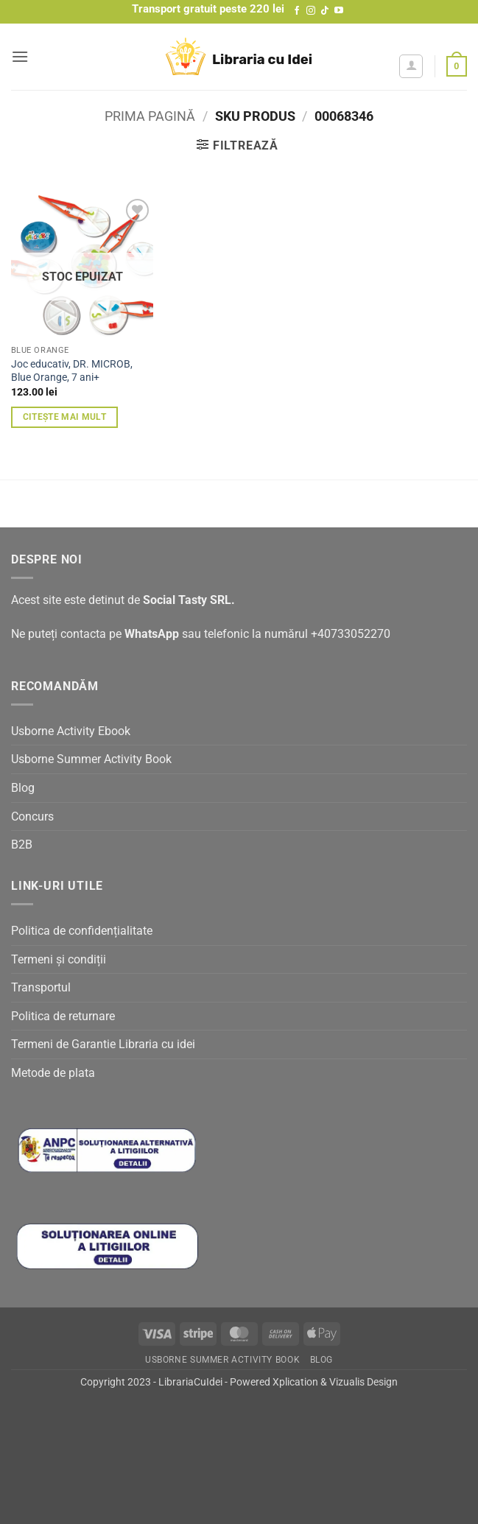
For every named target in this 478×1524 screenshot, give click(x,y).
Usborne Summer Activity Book (91, 759)
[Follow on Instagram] (310, 11)
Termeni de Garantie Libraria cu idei (103, 1044)
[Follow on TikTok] (324, 11)
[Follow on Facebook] (296, 11)
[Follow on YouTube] (338, 11)
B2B (21, 844)
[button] (20, 56)
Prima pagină (150, 116)
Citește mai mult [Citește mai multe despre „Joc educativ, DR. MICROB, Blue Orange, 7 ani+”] (65, 417)
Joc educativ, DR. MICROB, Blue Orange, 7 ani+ (72, 371)
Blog (23, 788)
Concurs (32, 817)
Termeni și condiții (58, 959)
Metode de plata (53, 1073)
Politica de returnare (63, 1016)
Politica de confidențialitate (81, 931)
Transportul (41, 987)
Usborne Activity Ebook (70, 731)
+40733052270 (350, 634)
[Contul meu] (411, 66)
